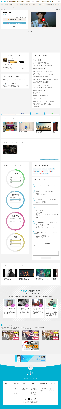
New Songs (41, 390)
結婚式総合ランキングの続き (10, 118)
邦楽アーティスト (25, 388)
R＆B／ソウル (11, 65)
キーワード (15, 393)
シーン (15, 388)
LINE (52, 113)
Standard (41, 391)
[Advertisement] (30, 41)
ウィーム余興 (33, 394)
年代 (14, 392)
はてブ (37, 113)
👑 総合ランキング (14, 19)
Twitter (8, 113)
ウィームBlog (33, 388)
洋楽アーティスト (25, 389)
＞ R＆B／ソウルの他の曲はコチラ (52, 282)
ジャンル (15, 389)
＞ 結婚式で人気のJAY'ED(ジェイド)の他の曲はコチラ (49, 159)
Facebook (22, 113)
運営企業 (31, 401)
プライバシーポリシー (26, 401)
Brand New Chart (51, 390)
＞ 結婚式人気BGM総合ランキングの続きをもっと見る (49, 136)
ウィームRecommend (34, 389)
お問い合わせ (36, 401)
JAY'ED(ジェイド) (7, 7)
